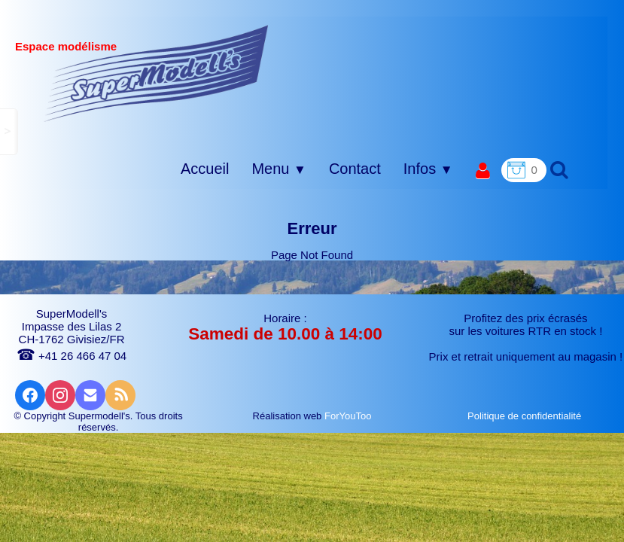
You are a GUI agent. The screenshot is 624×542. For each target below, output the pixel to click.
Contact (355, 168)
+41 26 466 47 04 (71, 355)
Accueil (205, 168)
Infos (428, 168)
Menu (278, 168)
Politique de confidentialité (525, 416)
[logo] (156, 73)
